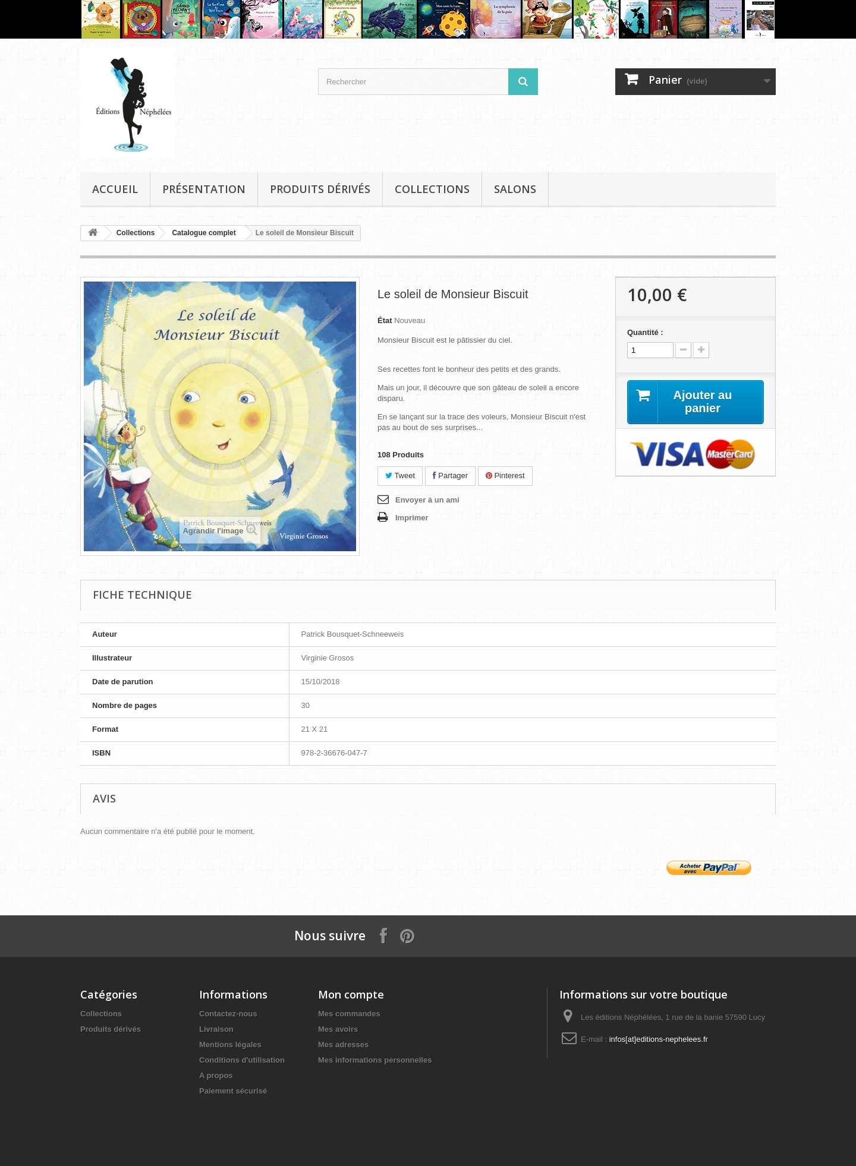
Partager (450, 475)
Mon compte (351, 994)
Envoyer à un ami (427, 499)
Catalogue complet (203, 233)
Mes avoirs (338, 1029)
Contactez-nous (228, 1013)
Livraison (216, 1029)
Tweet (400, 475)
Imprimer (412, 517)
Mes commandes (349, 1013)
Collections (432, 189)
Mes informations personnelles (375, 1060)
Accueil (115, 189)
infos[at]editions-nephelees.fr (658, 1039)
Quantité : (645, 332)
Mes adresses (343, 1044)
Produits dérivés (320, 189)
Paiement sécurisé (233, 1090)
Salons (515, 189)
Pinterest (505, 475)
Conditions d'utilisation (242, 1060)
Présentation (204, 189)
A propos (216, 1075)
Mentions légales (230, 1044)
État (384, 320)
